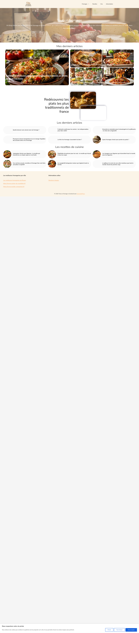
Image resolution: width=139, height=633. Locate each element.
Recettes (94, 4)
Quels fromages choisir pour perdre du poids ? (115, 139)
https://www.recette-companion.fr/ (13, 187)
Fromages (86, 4)
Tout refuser (119, 630)
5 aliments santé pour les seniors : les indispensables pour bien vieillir (73, 130)
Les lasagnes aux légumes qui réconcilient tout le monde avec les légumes (117, 65)
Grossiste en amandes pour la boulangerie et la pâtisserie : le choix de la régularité (119, 130)
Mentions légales (54, 180)
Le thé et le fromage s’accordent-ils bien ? (70, 139)
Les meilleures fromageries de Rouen (14, 180)
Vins (101, 4)
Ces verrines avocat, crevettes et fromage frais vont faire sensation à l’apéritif (85, 83)
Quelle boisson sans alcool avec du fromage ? (26, 130)
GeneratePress (81, 194)
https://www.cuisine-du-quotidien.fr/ (14, 183)
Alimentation (109, 4)
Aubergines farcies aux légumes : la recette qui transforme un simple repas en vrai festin (26, 154)
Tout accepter (131, 630)
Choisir (109, 630)
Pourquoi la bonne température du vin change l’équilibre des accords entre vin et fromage (29, 139)
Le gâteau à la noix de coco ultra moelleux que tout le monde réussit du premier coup (117, 164)
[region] (69, 628)
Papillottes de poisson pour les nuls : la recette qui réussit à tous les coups (86, 65)
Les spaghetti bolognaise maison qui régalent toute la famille (117, 83)
